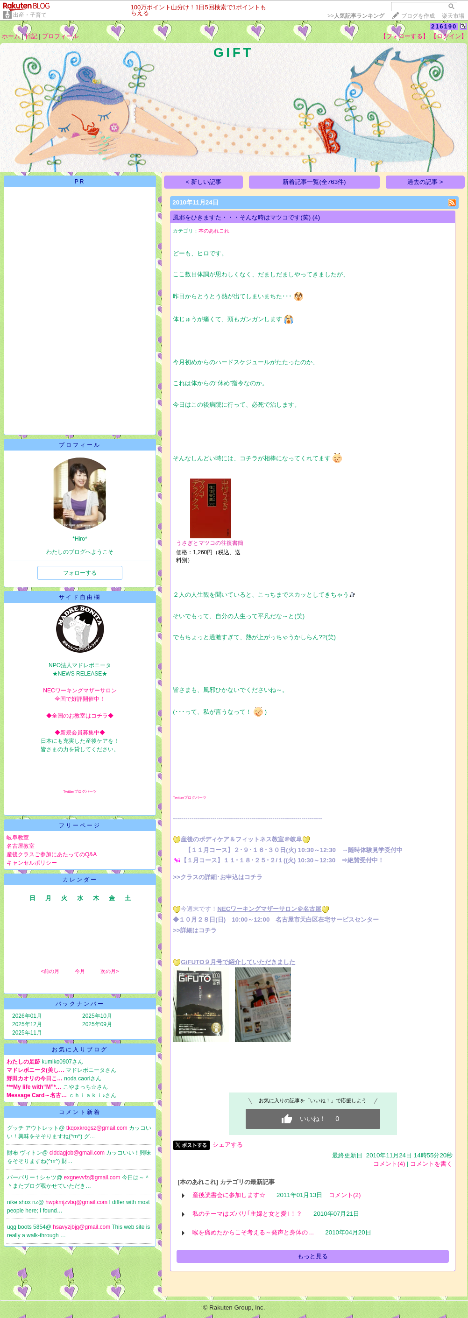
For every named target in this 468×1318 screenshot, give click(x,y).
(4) (316, 217)
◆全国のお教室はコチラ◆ (79, 715)
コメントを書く (431, 1163)
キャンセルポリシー (32, 863)
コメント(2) (345, 1194)
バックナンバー (80, 1004)
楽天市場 (453, 16)
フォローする (80, 573)
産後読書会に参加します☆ (228, 1194)
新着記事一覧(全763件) (314, 181)
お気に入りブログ (80, 1049)
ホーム (11, 36)
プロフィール (60, 36)
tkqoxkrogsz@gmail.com (97, 1128)
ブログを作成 (418, 16)
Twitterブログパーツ (80, 791)
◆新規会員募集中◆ (80, 732)
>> (355, 16)
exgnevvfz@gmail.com (93, 1177)
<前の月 (50, 971)
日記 (31, 36)
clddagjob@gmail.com (78, 1152)
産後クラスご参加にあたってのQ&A (52, 854)
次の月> (109, 971)
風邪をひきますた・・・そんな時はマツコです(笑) (242, 217)
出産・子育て (30, 15)
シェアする (228, 1144)
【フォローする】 (404, 36)
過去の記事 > (425, 181)
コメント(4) (389, 1163)
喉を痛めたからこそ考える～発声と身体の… (253, 1232)
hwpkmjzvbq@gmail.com (77, 1202)
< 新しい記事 (204, 181)
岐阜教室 (18, 837)
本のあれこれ (214, 230)
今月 (80, 971)
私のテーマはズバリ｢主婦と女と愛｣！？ (247, 1213)
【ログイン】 (449, 36)
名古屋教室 (21, 846)
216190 (444, 26)
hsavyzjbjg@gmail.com (82, 1227)
